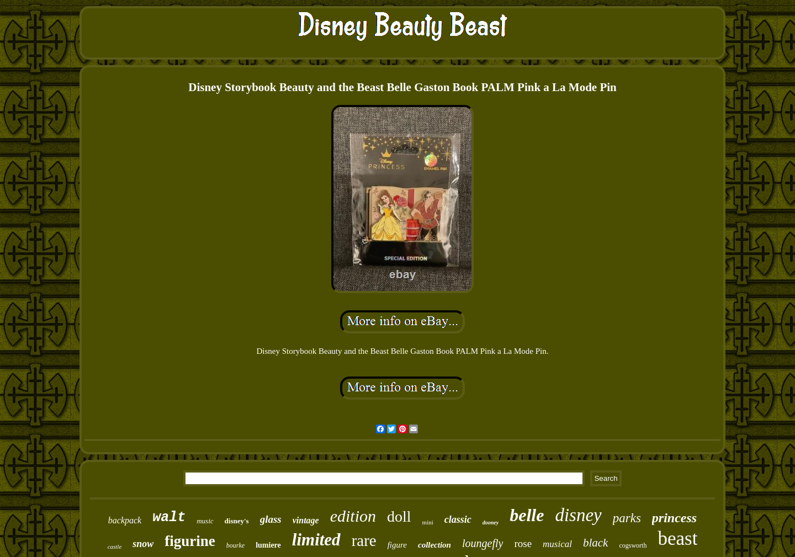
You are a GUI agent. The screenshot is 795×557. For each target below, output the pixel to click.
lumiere (268, 545)
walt (169, 518)
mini (427, 522)
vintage (306, 520)
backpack (124, 520)
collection (434, 544)
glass (271, 519)
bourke (235, 545)
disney (578, 515)
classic (457, 519)
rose (523, 543)
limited (316, 539)
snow (142, 543)
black (595, 542)
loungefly (482, 543)
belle (527, 515)
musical (557, 544)
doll (399, 516)
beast (677, 538)
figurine (190, 541)
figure (397, 544)
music (205, 521)
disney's (237, 521)
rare (364, 540)
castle (115, 546)
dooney (491, 522)
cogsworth (632, 545)
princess (674, 518)
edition (353, 516)
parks (627, 518)
